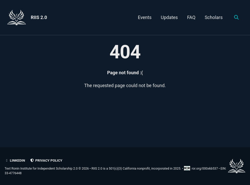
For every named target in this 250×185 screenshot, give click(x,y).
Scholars (214, 17)
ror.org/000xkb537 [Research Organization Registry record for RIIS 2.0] (201, 168)
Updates (169, 17)
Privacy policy (46, 160)
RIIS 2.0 (39, 17)
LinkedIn (15, 160)
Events (144, 17)
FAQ (191, 17)
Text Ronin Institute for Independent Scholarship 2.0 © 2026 (47, 168)
